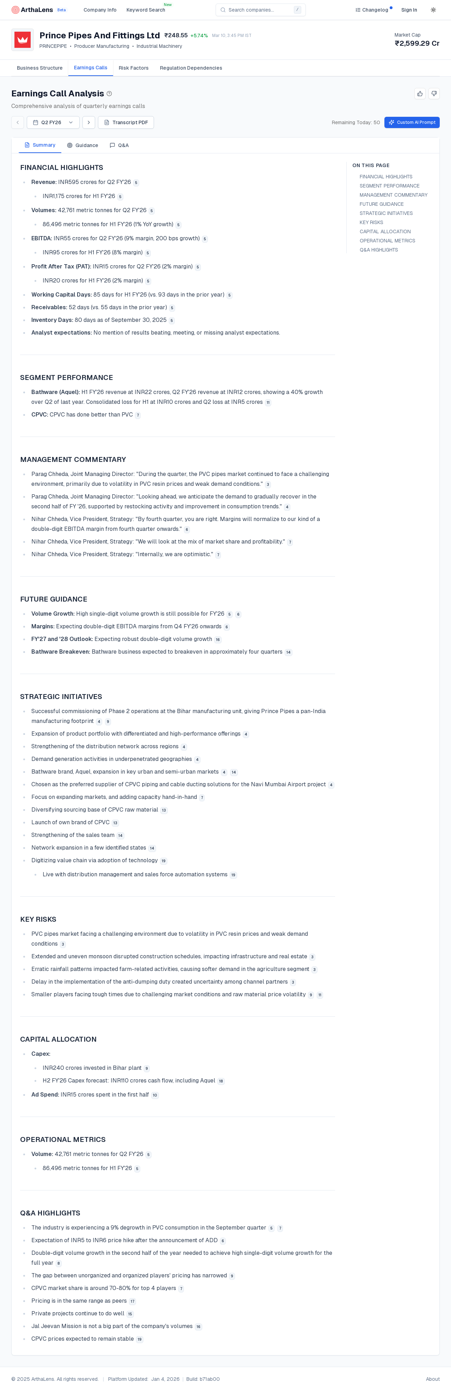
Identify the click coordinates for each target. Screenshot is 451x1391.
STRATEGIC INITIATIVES (386, 213)
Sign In (409, 10)
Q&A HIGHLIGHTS (379, 250)
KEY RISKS (371, 222)
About (433, 1379)
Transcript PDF (126, 122)
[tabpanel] (225, 754)
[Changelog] (371, 10)
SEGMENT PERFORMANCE (390, 186)
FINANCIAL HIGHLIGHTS (386, 176)
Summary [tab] (40, 145)
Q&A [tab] (119, 145)
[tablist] (225, 68)
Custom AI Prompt (412, 122)
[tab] (39, 68)
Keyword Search (145, 10)
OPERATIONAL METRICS (387, 240)
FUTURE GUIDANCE (382, 204)
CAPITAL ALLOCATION (385, 231)
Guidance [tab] (82, 145)
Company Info (100, 10)
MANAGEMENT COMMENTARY (393, 195)
